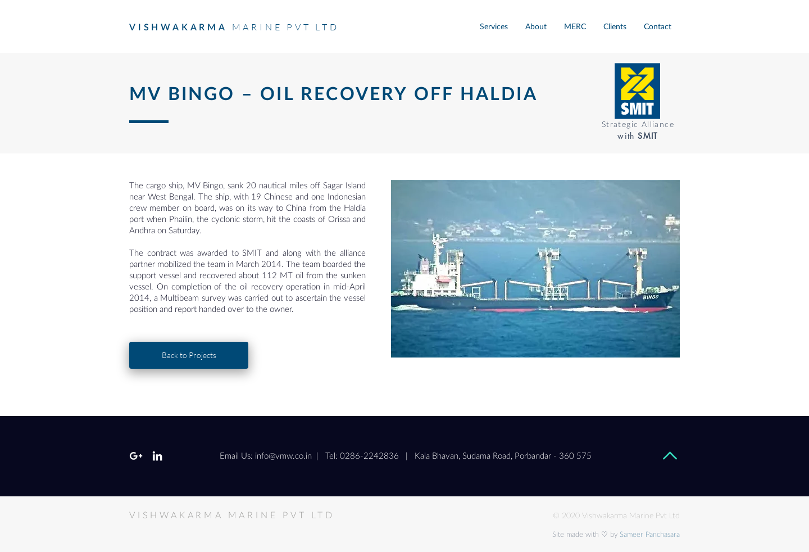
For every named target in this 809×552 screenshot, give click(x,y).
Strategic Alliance (638, 125)
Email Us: (236, 456)
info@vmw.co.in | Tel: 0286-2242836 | (331, 456)
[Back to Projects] (188, 355)
